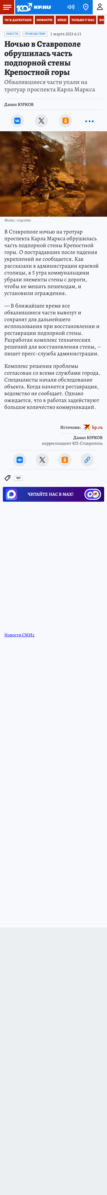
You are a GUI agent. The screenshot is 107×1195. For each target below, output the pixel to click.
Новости (45, 20)
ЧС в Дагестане (18, 20)
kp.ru (97, 427)
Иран (61, 20)
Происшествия (35, 33)
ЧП (18, 478)
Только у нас (82, 20)
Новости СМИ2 (19, 635)
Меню (5, 7)
